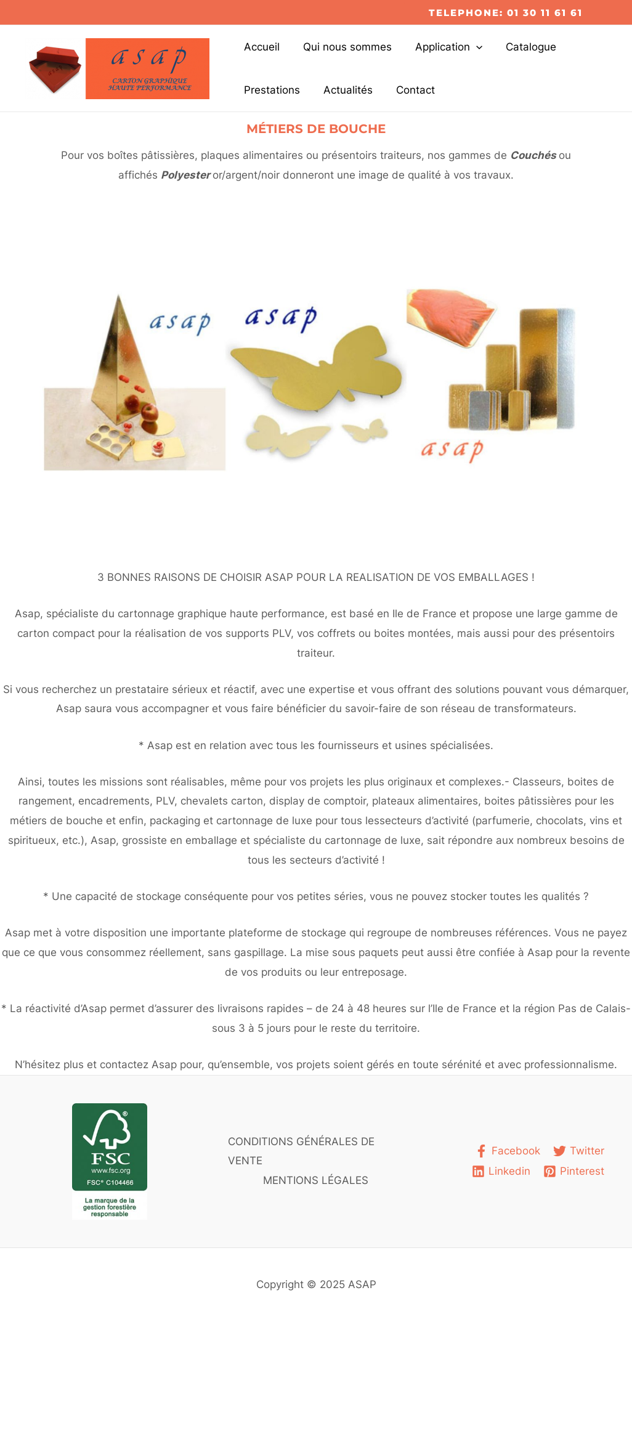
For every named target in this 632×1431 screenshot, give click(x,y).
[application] (470, 46)
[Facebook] (507, 1151)
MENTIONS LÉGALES (315, 1180)
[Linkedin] (501, 1171)
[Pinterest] (574, 1171)
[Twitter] (578, 1151)
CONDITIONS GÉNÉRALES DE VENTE (301, 1151)
